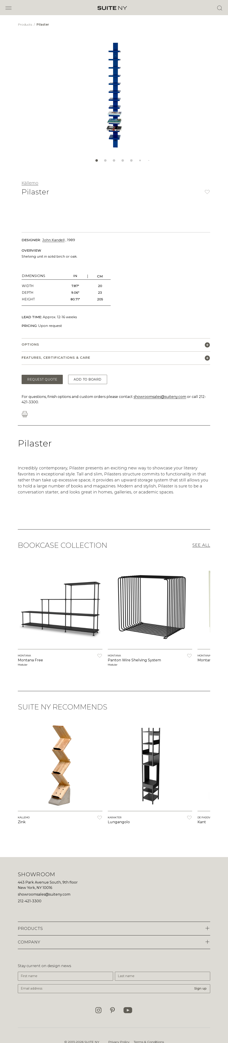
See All (201, 545)
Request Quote (42, 379)
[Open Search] (219, 8)
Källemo (30, 183)
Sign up (200, 988)
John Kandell (53, 240)
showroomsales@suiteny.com (160, 397)
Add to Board (88, 379)
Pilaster (43, 24)
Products (25, 24)
